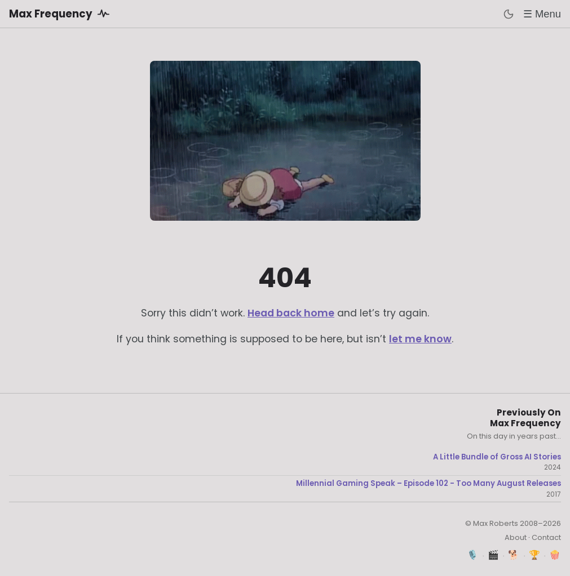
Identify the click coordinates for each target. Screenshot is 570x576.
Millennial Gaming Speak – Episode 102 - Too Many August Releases (428, 484)
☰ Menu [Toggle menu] (542, 14)
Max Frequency (61, 13)
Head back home (291, 313)
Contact (546, 537)
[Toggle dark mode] (508, 14)
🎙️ (473, 554)
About (516, 537)
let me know (420, 339)
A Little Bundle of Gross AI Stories (497, 457)
